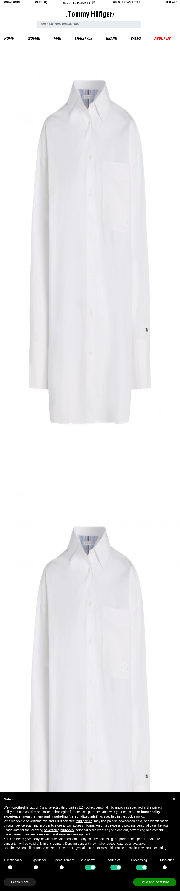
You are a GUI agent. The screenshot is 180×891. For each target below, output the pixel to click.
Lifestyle (83, 39)
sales (135, 39)
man (57, 39)
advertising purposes (59, 830)
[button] (174, 799)
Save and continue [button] (154, 882)
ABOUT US (162, 39)
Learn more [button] (20, 882)
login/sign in (11, 2)
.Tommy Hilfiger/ (90, 14)
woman (33, 39)
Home (9, 39)
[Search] (89, 24)
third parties (84, 821)
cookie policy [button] (135, 816)
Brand (111, 39)
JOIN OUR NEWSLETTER (126, 2)
